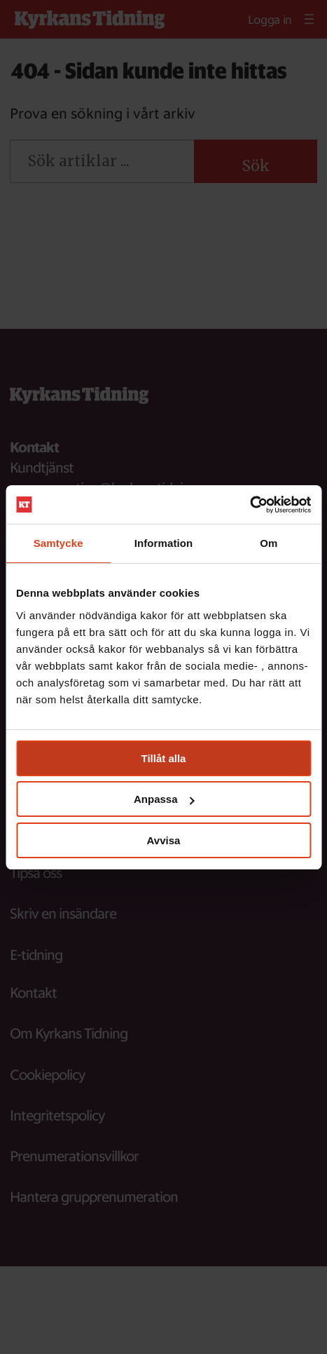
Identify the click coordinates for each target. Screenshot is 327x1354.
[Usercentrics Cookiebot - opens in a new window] (249, 505)
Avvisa (164, 840)
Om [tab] (268, 543)
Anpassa (164, 799)
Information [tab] (163, 543)
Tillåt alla (163, 758)
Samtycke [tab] (58, 543)
